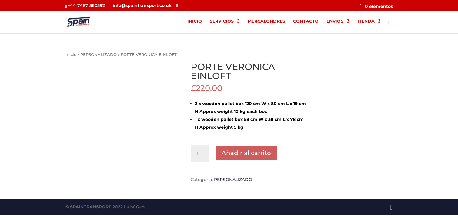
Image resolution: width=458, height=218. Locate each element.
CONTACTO (306, 21)
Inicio (70, 54)
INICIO (194, 21)
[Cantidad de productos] (200, 153)
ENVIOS (334, 21)
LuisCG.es (134, 207)
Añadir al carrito (246, 153)
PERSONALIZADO (98, 54)
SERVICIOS (222, 21)
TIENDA (366, 21)
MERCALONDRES (266, 21)
